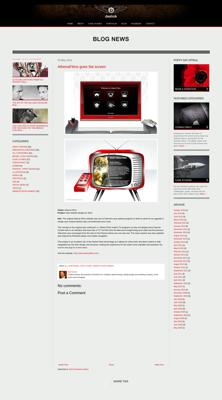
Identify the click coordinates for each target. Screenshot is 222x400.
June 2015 (178, 217)
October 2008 (179, 312)
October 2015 (179, 210)
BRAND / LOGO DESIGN (23, 156)
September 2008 (181, 315)
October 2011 (179, 267)
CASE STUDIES (95, 24)
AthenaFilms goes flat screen (82, 67)
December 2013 (180, 239)
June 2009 (178, 302)
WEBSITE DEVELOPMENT (103, 266)
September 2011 (181, 271)
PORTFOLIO (111, 24)
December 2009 (180, 293)
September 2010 (181, 283)
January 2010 (179, 290)
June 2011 (178, 277)
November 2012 (180, 261)
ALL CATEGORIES (72, 266)
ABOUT (80, 24)
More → (27, 81)
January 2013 (179, 255)
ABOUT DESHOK (19, 147)
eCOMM (15, 166)
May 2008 (178, 328)
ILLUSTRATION (19, 172)
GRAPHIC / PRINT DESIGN (24, 169)
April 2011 (178, 280)
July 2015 (178, 213)
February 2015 (180, 223)
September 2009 (181, 296)
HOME (70, 24)
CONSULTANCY (19, 162)
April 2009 (178, 309)
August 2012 (179, 264)
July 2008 (178, 321)
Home (111, 365)
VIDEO (15, 188)
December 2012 (180, 258)
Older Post (159, 365)
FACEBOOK (136, 24)
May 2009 (178, 305)
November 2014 (180, 232)
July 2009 (178, 299)
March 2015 (179, 220)
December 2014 (180, 229)
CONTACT (150, 24)
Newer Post (63, 365)
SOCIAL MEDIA (19, 185)
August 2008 (179, 318)
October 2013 (179, 242)
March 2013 (179, 248)
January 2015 (179, 226)
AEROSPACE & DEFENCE (23, 150)
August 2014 (179, 236)
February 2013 (180, 252)
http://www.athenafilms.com (86, 253)
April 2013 (178, 245)
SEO (14, 182)
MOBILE (15, 175)
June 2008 (178, 325)
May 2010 (178, 286)
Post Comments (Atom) (78, 369)
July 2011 (178, 274)
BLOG (124, 24)
